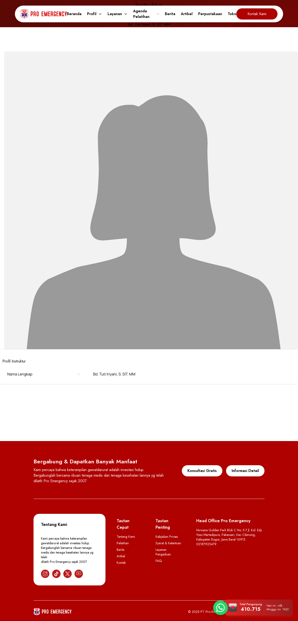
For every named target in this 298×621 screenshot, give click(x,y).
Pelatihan (123, 543)
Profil (94, 14)
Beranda (74, 14)
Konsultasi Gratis (202, 470)
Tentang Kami (126, 536)
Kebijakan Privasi (167, 536)
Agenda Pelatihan (146, 13)
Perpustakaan (210, 14)
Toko (232, 14)
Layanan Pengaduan (163, 552)
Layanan (118, 14)
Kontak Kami (256, 14)
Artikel (187, 14)
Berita (170, 14)
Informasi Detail (245, 470)
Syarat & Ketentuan (168, 543)
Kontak (121, 562)
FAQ (159, 560)
